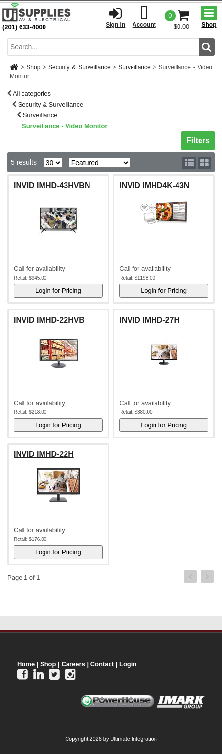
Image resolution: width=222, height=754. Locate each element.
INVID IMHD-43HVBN (52, 185)
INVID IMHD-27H (149, 320)
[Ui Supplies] (36, 12)
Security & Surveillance (79, 67)
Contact (102, 664)
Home (26, 664)
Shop (33, 67)
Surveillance (134, 67)
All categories (32, 93)
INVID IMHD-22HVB (49, 320)
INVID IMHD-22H (44, 454)
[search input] (103, 47)
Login (127, 664)
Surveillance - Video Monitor (65, 125)
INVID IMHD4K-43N (154, 185)
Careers (73, 664)
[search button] (207, 47)
